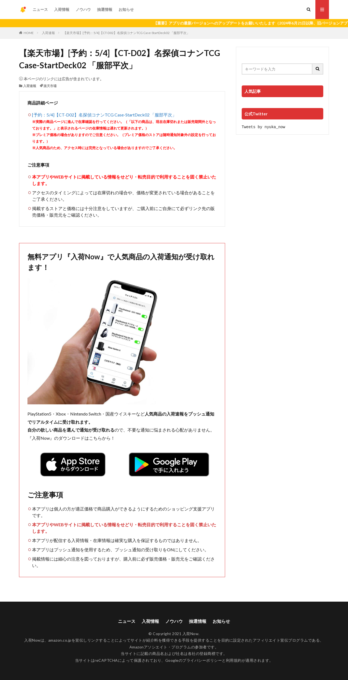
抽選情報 (104, 9)
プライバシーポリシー (202, 660)
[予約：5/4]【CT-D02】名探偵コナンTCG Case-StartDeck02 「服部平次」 (104, 114)
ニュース (40, 9)
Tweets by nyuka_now (263, 126)
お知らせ (126, 9)
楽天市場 (50, 86)
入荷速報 (48, 33)
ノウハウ (83, 9)
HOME (29, 33)
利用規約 (234, 660)
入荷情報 (61, 9)
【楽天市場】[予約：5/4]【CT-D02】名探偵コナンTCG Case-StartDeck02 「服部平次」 (126, 33)
